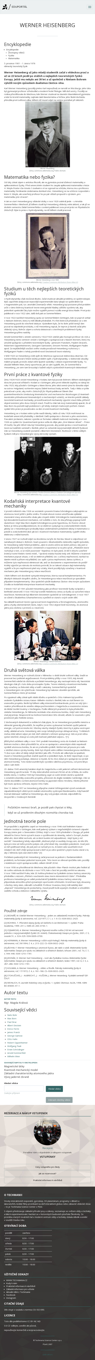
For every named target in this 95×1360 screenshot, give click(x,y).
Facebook (10, 1294)
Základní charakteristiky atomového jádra (29, 1073)
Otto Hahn (12, 1039)
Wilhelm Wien (13, 1056)
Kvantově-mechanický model (21, 1070)
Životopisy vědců (16, 52)
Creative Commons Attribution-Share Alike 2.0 (60, 664)
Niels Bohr (12, 1015)
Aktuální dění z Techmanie (18, 1292)
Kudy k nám (11, 1283)
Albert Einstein (14, 1025)
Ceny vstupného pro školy (47, 1167)
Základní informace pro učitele (20, 1289)
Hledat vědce (11, 1083)
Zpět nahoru (47, 1354)
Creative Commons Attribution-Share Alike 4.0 (60, 282)
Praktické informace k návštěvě (47, 1180)
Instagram (11, 1298)
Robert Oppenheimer (17, 1042)
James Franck (13, 1032)
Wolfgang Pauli (14, 1046)
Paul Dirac (12, 1022)
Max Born (11, 1018)
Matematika (13, 58)
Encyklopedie (12, 49)
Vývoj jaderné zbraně (16, 1077)
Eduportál (14, 7)
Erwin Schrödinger (15, 1049)
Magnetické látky (14, 1066)
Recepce (47, 1148)
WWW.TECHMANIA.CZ (16, 1280)
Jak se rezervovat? (47, 1173)
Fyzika (11, 55)
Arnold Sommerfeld (16, 1053)
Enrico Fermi (13, 1028)
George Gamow (14, 1035)
